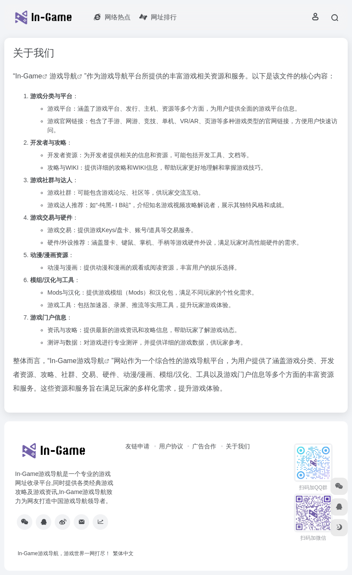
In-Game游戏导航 (77, 360)
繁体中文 (123, 553)
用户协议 (171, 446)
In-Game (28, 76)
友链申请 (137, 446)
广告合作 (204, 446)
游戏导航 (63, 76)
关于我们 (238, 446)
